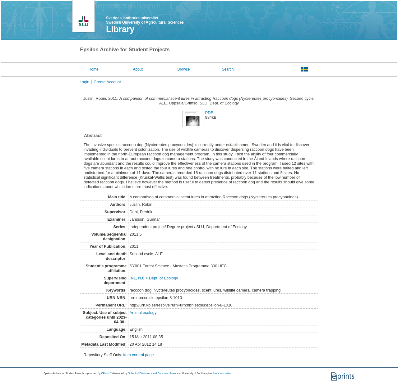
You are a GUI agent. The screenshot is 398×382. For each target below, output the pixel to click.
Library (120, 29)
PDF (209, 112)
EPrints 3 (106, 373)
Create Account (107, 82)
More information (222, 373)
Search (228, 69)
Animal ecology (143, 312)
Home (94, 69)
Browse (184, 69)
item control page (138, 354)
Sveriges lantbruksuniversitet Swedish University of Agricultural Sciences (145, 20)
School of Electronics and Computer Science (153, 373)
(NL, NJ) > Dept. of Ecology (154, 278)
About (138, 69)
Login (84, 82)
